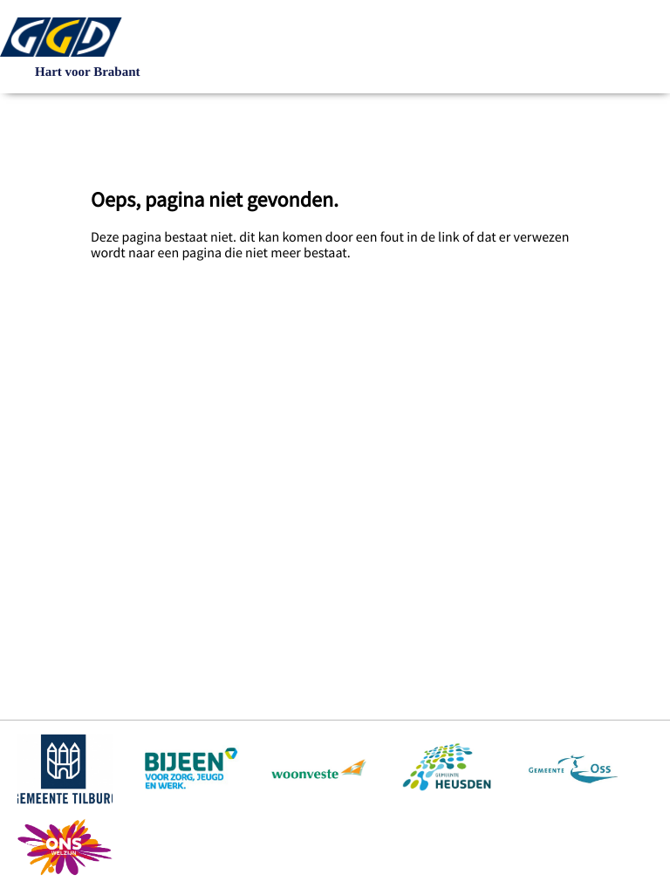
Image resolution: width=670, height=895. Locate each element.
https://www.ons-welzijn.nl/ (65, 847)
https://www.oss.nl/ (572, 768)
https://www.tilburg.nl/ (65, 768)
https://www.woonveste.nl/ (318, 768)
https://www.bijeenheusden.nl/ (192, 768)
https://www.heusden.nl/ (446, 768)
